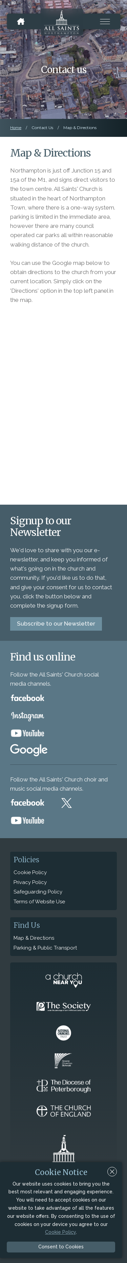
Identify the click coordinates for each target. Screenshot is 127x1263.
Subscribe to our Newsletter (56, 623)
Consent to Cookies (61, 1246)
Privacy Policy (30, 882)
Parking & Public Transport (45, 948)
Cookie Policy (30, 872)
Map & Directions (34, 938)
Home (15, 127)
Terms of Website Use (39, 902)
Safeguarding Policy (38, 892)
